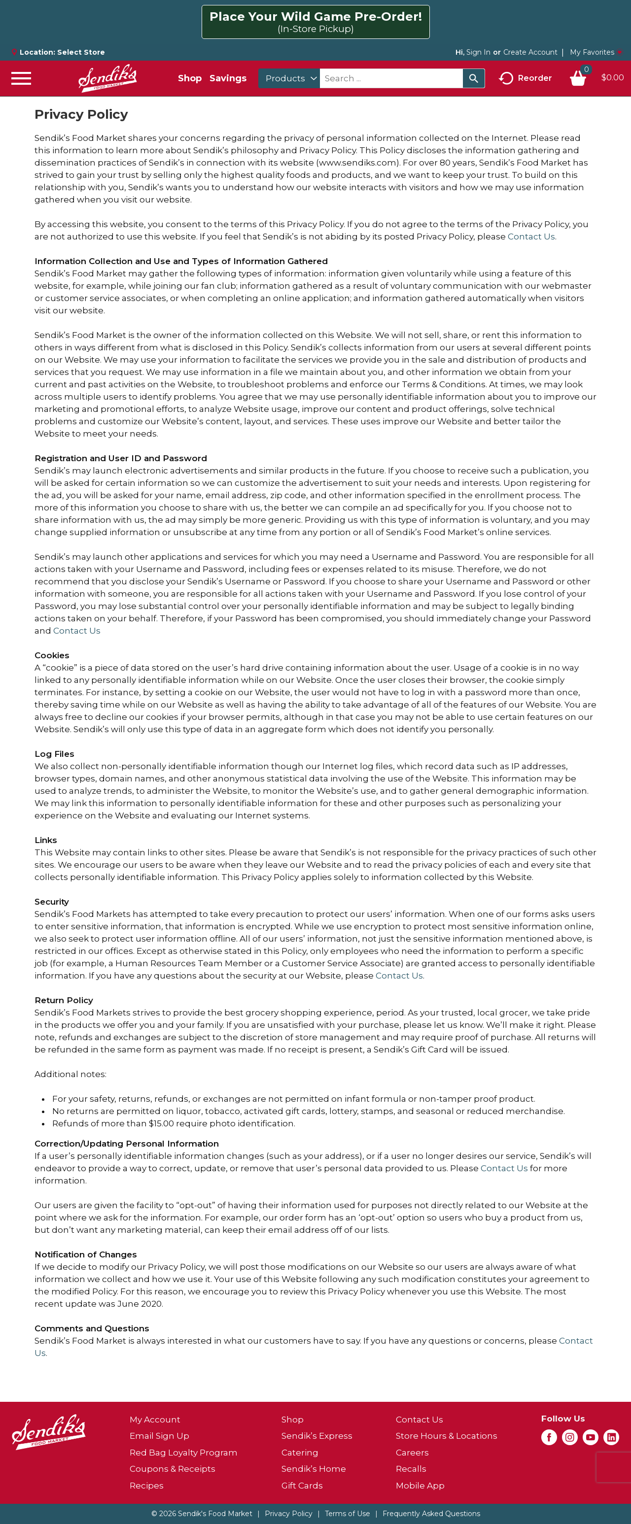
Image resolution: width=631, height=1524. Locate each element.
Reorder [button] (525, 78)
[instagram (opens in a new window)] (570, 1440)
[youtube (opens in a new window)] (590, 1440)
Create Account (530, 52)
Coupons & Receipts (172, 1469)
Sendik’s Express (316, 1436)
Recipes (147, 1485)
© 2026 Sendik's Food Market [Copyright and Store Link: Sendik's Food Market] (201, 1513)
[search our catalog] (474, 78)
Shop (190, 78)
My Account (155, 1419)
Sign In (478, 52)
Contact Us (531, 236)
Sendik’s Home (313, 1469)
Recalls (411, 1469)
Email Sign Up (159, 1436)
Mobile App (420, 1485)
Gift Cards (302, 1485)
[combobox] (289, 78)
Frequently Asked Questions (431, 1513)
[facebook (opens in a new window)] (549, 1440)
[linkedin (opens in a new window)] (611, 1440)
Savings (228, 78)
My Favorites (596, 52)
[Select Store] (82, 52)
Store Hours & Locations (446, 1436)
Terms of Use (347, 1513)
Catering (299, 1452)
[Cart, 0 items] (596, 78)
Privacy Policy (289, 1513)
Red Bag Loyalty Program (184, 1452)
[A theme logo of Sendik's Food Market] (107, 78)
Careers (412, 1452)
